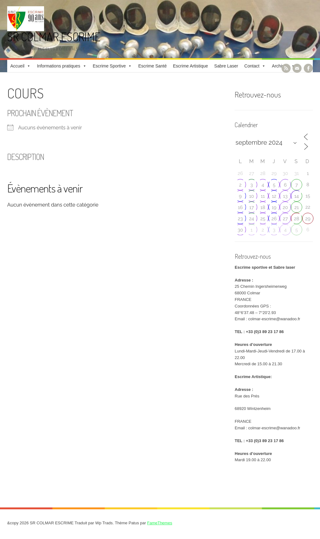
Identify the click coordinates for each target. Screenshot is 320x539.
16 (240, 207)
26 (274, 219)
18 (262, 207)
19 (274, 207)
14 (296, 196)
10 (251, 196)
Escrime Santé (152, 65)
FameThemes (159, 523)
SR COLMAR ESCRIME (54, 36)
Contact (251, 65)
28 (296, 219)
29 (308, 219)
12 (274, 196)
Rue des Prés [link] (247, 396)
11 (263, 196)
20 (285, 207)
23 (240, 219)
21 (296, 207)
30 (240, 230)
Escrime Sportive (109, 65)
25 (262, 219)
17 (251, 207)
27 (285, 219)
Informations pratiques (58, 65)
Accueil (17, 65)
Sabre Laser (226, 65)
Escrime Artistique (190, 65)
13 (285, 196)
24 (251, 219)
